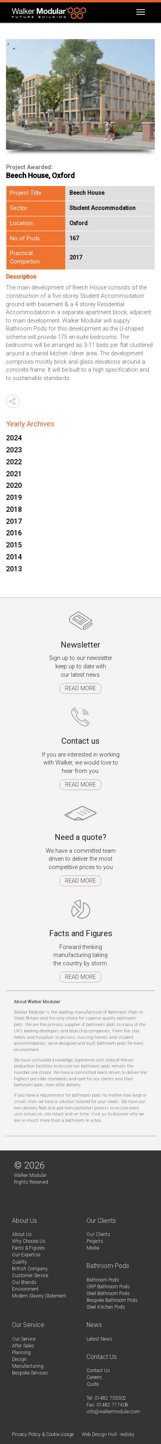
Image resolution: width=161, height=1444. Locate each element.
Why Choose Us (28, 1241)
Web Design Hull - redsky (108, 1434)
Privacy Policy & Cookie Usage (43, 1434)
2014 (14, 557)
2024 (14, 438)
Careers (94, 1377)
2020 (14, 485)
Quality (19, 1262)
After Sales (23, 1346)
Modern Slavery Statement (39, 1296)
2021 (14, 473)
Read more (80, 688)
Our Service (23, 1339)
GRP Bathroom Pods (108, 1286)
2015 (14, 545)
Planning (21, 1352)
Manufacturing (27, 1366)
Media (92, 1248)
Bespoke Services (30, 1373)
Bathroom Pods (102, 1280)
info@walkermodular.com (113, 1411)
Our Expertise (26, 1255)
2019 (14, 497)
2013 (14, 569)
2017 (14, 521)
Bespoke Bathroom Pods (112, 1300)
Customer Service (30, 1275)
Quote (92, 1384)
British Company (30, 1269)
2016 (14, 533)
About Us (22, 1234)
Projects (94, 1241)
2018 (14, 509)
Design (19, 1359)
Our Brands (24, 1282)
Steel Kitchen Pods (105, 1307)
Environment (25, 1289)
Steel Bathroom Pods (108, 1293)
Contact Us (98, 1370)
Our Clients (98, 1234)
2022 (14, 462)
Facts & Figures (28, 1248)
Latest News (99, 1339)
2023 (14, 450)
